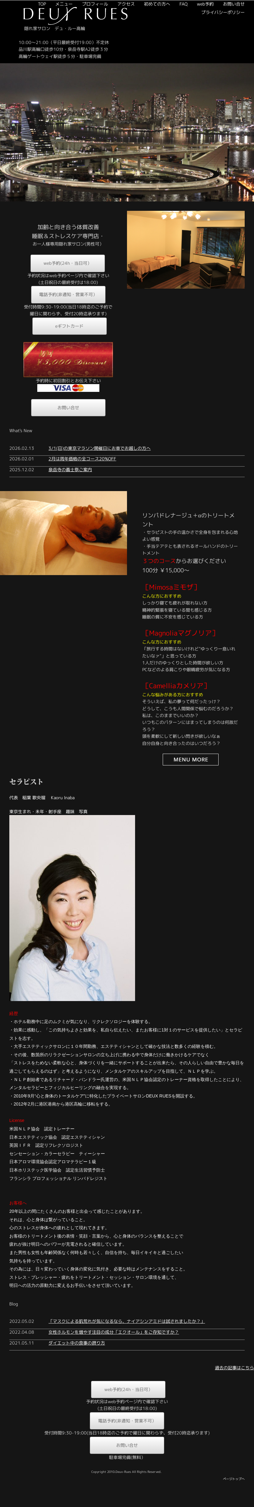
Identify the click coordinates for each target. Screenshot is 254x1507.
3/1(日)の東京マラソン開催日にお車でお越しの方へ (99, 464)
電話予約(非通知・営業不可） (68, 310)
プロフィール (76, 63)
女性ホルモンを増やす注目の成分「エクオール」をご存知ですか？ (113, 1348)
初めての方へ (138, 63)
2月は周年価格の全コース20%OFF (82, 474)
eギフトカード (69, 342)
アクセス (107, 63)
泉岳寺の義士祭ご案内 (70, 485)
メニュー (45, 63)
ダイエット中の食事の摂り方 (76, 1359)
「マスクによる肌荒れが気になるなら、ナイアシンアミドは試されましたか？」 (126, 1337)
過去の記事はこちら (234, 1383)
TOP (23, 63)
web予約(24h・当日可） (67, 279)
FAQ (165, 63)
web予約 (186, 63)
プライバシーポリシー (204, 72)
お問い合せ (215, 63)
